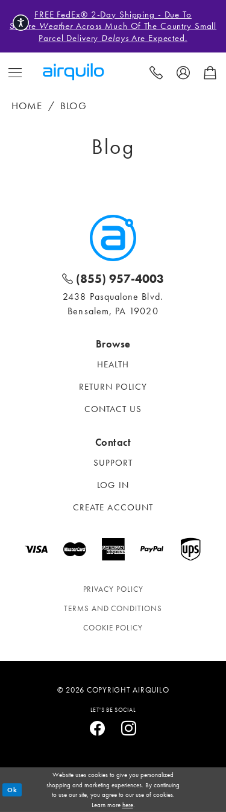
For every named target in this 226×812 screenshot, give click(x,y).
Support (113, 463)
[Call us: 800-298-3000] (155, 72)
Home (26, 105)
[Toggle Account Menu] (182, 72)
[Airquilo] (113, 238)
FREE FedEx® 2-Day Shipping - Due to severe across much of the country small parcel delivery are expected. (113, 26)
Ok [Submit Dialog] (12, 789)
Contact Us (113, 409)
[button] (15, 72)
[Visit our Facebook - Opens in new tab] (97, 729)
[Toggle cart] (210, 72)
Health (113, 364)
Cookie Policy (112, 628)
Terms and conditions (113, 608)
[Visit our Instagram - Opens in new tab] (129, 729)
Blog (73, 105)
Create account (113, 507)
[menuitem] (15, 72)
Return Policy (113, 387)
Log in (112, 485)
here (127, 805)
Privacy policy (113, 589)
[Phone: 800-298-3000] (113, 278)
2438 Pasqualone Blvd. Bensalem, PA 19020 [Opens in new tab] (113, 303)
